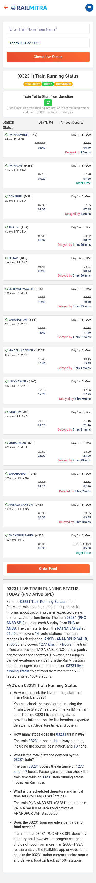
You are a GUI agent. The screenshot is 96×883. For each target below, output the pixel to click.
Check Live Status (48, 57)
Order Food (48, 569)
